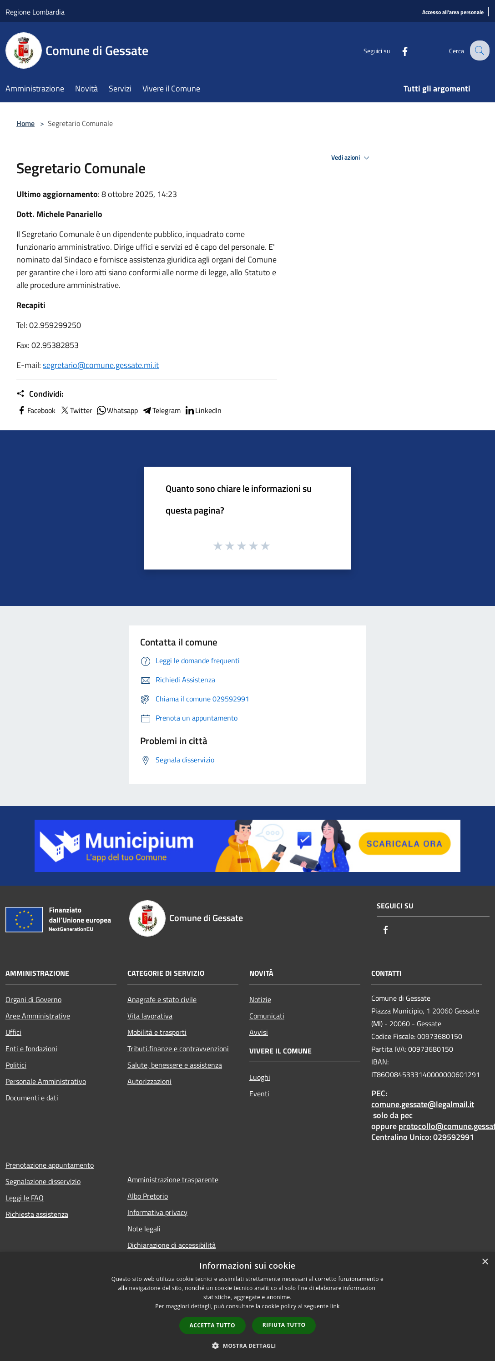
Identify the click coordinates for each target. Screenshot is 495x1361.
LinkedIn (203, 410)
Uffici (13, 1032)
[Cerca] (479, 50)
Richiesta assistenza (36, 1214)
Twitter (75, 410)
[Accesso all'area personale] (453, 12)
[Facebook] (398, 50)
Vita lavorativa (149, 1015)
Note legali (144, 1228)
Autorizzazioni (149, 1081)
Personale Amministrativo (45, 1081)
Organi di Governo (33, 999)
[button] (247, 1345)
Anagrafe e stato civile (162, 999)
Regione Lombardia (35, 11)
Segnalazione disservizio (43, 1181)
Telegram (161, 410)
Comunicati (266, 1015)
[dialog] (247, 1306)
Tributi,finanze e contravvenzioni (178, 1048)
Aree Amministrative (37, 1015)
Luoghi (259, 1077)
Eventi (259, 1093)
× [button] (484, 1262)
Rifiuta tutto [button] (284, 1325)
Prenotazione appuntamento (49, 1164)
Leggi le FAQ (24, 1197)
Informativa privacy (157, 1212)
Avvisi (258, 1032)
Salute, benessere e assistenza (174, 1064)
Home (25, 123)
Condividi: (39, 394)
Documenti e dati (31, 1097)
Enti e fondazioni (31, 1048)
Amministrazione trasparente (172, 1179)
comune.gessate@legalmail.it (422, 1104)
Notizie (260, 999)
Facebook (36, 410)
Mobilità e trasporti (157, 1032)
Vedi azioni (351, 157)
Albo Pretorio (147, 1195)
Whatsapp (117, 410)
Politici (15, 1064)
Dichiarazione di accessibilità (171, 1245)
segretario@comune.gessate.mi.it (101, 365)
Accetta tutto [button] (212, 1325)
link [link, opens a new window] (335, 1306)
